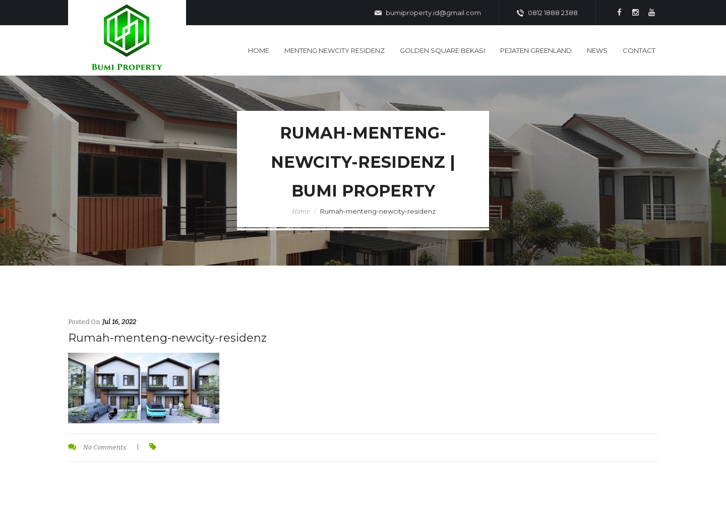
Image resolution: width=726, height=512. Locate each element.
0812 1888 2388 (547, 13)
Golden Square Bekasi (442, 50)
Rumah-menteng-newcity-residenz (167, 338)
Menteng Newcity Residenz (334, 50)
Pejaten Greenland (536, 50)
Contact (639, 50)
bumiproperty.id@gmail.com (428, 13)
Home (258, 50)
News (597, 50)
